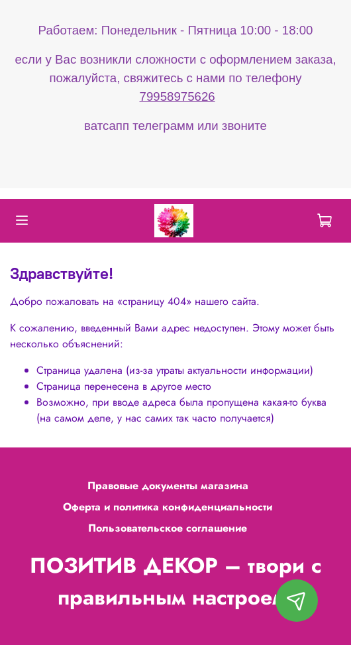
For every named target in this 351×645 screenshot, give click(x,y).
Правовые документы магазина (167, 485)
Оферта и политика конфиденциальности (167, 506)
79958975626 (177, 96)
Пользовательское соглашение (167, 528)
